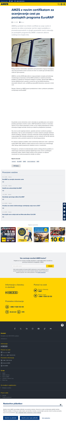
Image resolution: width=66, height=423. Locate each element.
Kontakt (3, 333)
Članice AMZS (5, 377)
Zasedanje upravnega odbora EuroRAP (13, 197)
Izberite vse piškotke (10, 418)
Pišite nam (4, 380)
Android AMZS (6, 363)
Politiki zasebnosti (41, 272)
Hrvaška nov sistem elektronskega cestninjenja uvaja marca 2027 (21, 206)
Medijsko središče (6, 388)
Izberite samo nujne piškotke (29, 418)
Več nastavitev (46, 418)
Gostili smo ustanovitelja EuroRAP (12, 188)
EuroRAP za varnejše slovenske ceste (13, 179)
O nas (3, 371)
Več (3, 181)
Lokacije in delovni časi (8, 378)
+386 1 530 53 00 (7, 360)
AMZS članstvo (6, 375)
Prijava (50, 266)
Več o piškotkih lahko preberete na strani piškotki (28, 412)
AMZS (3, 373)
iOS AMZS (5, 365)
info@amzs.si (4, 339)
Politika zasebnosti (6, 397)
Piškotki (4, 395)
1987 (9, 352)
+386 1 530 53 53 (10, 355)
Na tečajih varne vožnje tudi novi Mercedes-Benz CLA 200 (19, 214)
